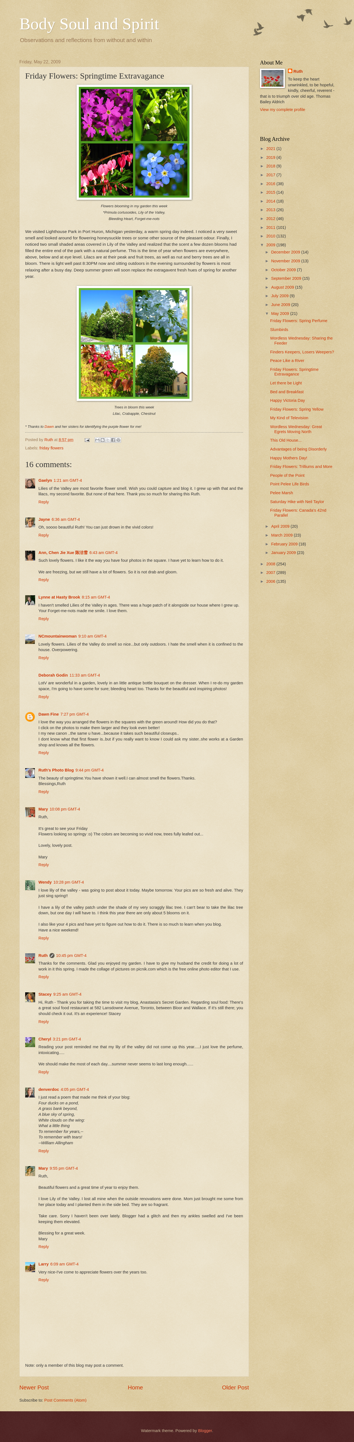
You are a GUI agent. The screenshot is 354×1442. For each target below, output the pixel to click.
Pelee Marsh (281, 493)
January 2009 (284, 552)
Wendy (45, 882)
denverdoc (48, 1089)
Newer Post (34, 1387)
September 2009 (286, 278)
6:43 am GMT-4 (103, 552)
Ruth (43, 955)
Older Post (235, 1387)
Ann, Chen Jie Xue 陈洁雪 (63, 552)
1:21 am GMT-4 (68, 480)
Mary (43, 809)
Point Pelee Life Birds (289, 484)
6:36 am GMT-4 (66, 519)
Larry (43, 1264)
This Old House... (286, 440)
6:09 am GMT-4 (64, 1264)
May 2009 (280, 313)
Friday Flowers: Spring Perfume (298, 321)
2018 (271, 166)
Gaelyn (45, 480)
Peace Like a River (287, 360)
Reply (43, 502)
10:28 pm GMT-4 (68, 882)
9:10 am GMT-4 (92, 636)
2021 (271, 148)
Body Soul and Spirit (89, 24)
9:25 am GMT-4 (67, 994)
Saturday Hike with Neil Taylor (297, 501)
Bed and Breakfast (287, 392)
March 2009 (282, 535)
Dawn (49, 426)
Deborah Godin (53, 675)
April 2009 (280, 526)
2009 (271, 245)
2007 (271, 572)
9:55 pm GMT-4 (64, 1168)
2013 (271, 210)
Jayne (44, 519)
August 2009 (283, 287)
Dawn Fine (48, 714)
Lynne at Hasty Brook (59, 597)
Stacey (44, 994)
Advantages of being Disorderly (298, 449)
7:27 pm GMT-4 (75, 714)
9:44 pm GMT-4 (90, 770)
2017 (271, 175)
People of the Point (287, 475)
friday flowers (52, 448)
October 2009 (284, 270)
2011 (271, 227)
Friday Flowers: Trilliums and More (301, 466)
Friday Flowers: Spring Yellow (297, 409)
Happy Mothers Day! (288, 458)
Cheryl (44, 1039)
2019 (271, 157)
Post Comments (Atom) (65, 1400)
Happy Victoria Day (287, 400)
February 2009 (285, 544)
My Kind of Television (289, 418)
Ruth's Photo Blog (56, 770)
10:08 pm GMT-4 (65, 809)
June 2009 (281, 304)
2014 (271, 201)
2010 (271, 236)
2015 (271, 192)
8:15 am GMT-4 (96, 597)
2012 (271, 218)
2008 (271, 564)
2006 (271, 581)
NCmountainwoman (57, 636)
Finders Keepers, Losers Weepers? (302, 352)
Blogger (205, 1430)
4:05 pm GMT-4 (75, 1089)
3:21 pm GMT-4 (67, 1039)
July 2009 (280, 296)
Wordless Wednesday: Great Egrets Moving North (296, 429)
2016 (271, 184)
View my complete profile (282, 109)
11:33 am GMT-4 (84, 675)
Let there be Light (286, 383)
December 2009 (286, 252)
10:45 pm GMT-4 (71, 955)
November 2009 (286, 261)
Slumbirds (279, 329)
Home (135, 1387)
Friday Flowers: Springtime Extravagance (294, 372)
